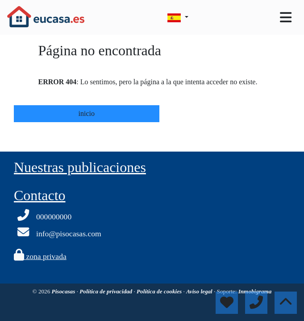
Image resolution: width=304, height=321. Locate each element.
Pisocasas (64, 291)
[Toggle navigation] (286, 17)
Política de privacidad (106, 291)
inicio (87, 113)
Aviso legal (200, 291)
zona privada (40, 256)
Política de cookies (160, 291)
